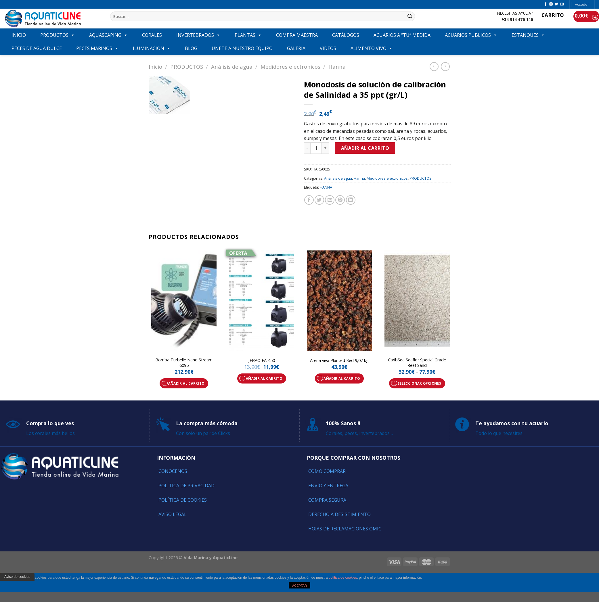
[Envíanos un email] (562, 4)
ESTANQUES (528, 35)
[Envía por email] (329, 200)
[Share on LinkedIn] (350, 200)
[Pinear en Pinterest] (340, 200)
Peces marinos (97, 48)
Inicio (155, 66)
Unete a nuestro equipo (242, 48)
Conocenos (172, 471)
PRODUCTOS (57, 35)
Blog (191, 48)
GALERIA (296, 48)
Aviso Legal (172, 514)
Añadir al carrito (365, 148)
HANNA (326, 187)
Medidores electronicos (290, 66)
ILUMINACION (152, 48)
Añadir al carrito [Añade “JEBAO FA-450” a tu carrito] (264, 378)
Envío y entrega (328, 485)
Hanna (337, 66)
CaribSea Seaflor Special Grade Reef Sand (417, 362)
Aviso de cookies (17, 577)
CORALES (152, 35)
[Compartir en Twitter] (319, 200)
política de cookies (343, 578)
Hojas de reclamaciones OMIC (344, 529)
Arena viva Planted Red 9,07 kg (339, 360)
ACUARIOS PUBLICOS (471, 35)
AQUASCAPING (108, 35)
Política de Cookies (182, 500)
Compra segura (327, 500)
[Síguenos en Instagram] (551, 4)
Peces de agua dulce (37, 48)
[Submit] (410, 16)
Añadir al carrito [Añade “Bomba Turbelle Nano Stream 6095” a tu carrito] (186, 383)
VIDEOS (328, 48)
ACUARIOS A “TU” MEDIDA (402, 35)
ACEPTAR (299, 585)
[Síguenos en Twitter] (556, 4)
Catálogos (345, 35)
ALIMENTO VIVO (372, 48)
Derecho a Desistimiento (339, 514)
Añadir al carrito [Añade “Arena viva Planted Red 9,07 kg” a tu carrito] (342, 378)
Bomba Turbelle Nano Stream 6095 (184, 362)
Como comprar (327, 471)
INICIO (19, 35)
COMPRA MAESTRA (297, 35)
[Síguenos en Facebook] (545, 4)
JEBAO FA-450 (261, 360)
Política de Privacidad (186, 485)
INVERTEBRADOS (198, 35)
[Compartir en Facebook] (309, 200)
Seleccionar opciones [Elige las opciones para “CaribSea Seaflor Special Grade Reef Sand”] (419, 383)
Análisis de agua (231, 66)
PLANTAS (248, 35)
